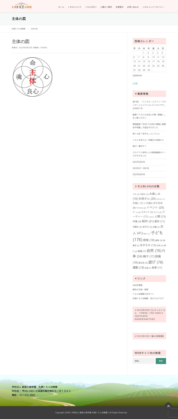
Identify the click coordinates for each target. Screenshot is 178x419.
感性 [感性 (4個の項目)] (158, 240)
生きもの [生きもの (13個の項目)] (148, 245)
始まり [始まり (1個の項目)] (147, 234)
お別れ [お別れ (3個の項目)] (144, 194)
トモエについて (74, 7)
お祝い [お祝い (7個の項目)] (138, 202)
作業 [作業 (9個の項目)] (137, 221)
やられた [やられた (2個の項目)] (141, 208)
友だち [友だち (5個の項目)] (147, 226)
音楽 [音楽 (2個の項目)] (148, 268)
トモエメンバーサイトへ (153, 7)
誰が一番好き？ (139, 146)
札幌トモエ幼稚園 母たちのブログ (148, 298)
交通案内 (119, 7)
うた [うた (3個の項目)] (136, 194)
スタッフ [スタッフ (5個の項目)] (147, 211)
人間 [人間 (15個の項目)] (160, 216)
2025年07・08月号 (141, 168)
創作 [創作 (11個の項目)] (159, 221)
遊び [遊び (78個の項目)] (155, 261)
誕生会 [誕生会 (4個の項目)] (143, 262)
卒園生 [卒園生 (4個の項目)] (137, 226)
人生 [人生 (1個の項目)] (151, 217)
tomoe (43, 47)
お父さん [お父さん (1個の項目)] (160, 199)
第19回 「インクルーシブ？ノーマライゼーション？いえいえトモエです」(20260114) (149, 105)
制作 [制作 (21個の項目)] (148, 221)
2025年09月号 (139, 162)
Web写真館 (137, 285)
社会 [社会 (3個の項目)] (160, 245)
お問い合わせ (133, 7)
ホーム (61, 7)
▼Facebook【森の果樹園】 (150, 336)
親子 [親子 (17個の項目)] (149, 256)
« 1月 (135, 83)
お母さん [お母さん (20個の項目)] (147, 198)
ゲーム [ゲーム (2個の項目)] (137, 212)
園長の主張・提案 (140, 289)
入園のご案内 (106, 7)
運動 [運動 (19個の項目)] (138, 267)
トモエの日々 (91, 7)
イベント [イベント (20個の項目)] (155, 207)
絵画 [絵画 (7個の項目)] (142, 251)
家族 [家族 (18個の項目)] (149, 240)
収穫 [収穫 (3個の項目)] (156, 227)
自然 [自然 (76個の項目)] (154, 250)
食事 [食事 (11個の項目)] (157, 267)
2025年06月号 (139, 174)
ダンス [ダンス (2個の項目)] (158, 212)
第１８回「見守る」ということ (146, 133)
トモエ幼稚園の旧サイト (143, 293)
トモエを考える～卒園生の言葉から (148, 140)
